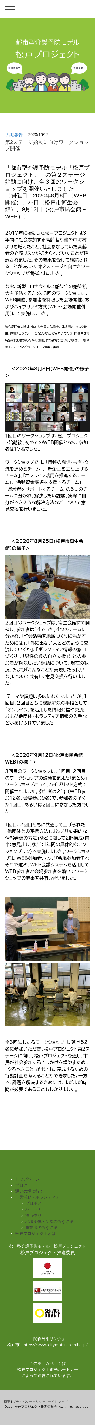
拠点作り (33, 1215)
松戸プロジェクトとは (35, 1233)
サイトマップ (58, 1402)
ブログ (21, 1185)
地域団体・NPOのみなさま (49, 1221)
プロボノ (33, 1203)
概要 (7, 1402)
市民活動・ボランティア (37, 1197)
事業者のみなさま (41, 1227)
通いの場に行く (29, 1191)
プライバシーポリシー (29, 1402)
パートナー (35, 1209)
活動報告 (15, 135)
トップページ (27, 1178)
